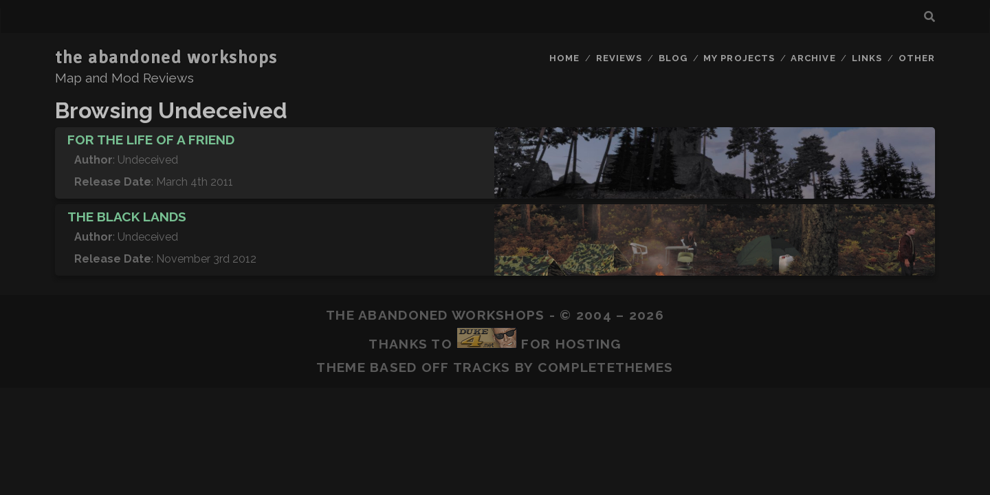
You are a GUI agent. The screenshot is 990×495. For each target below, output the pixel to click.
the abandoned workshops (166, 58)
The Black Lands (126, 216)
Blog (673, 58)
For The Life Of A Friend (150, 139)
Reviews (619, 58)
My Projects (738, 58)
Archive (813, 58)
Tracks (482, 367)
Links (867, 58)
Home (564, 58)
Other (917, 58)
